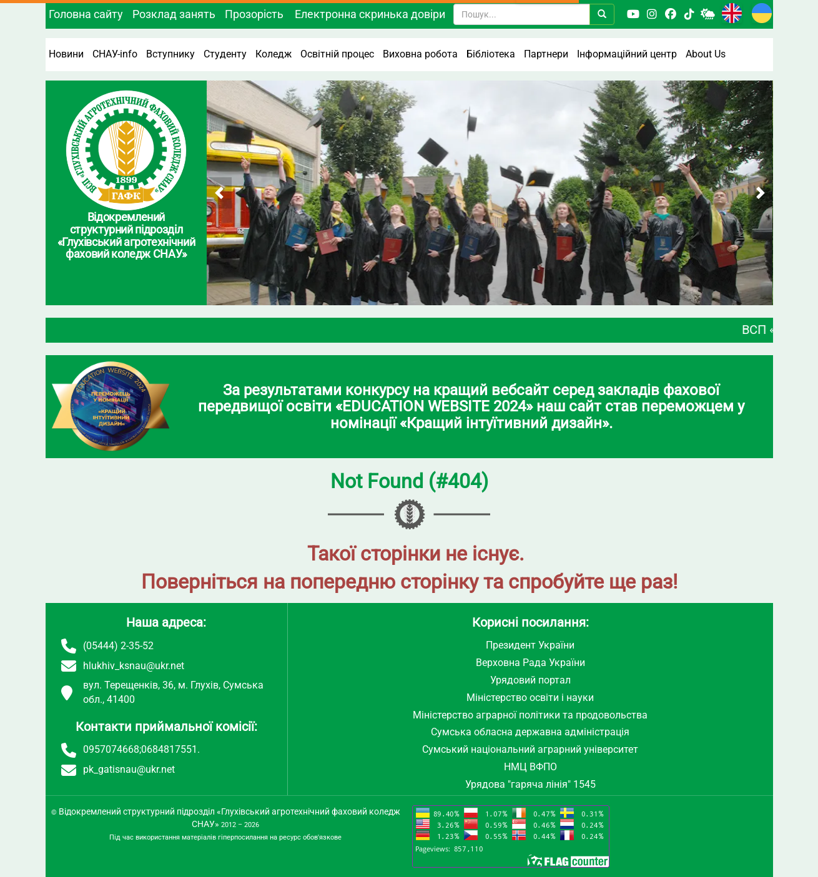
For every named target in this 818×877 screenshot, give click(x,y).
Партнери (546, 54)
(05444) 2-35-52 (118, 646)
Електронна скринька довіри (370, 14)
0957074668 (111, 749)
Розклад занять (173, 14)
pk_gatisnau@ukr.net (129, 769)
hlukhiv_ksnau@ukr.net (133, 666)
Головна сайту (86, 14)
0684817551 (169, 749)
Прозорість (254, 14)
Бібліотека (490, 54)
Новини (66, 54)
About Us (706, 54)
